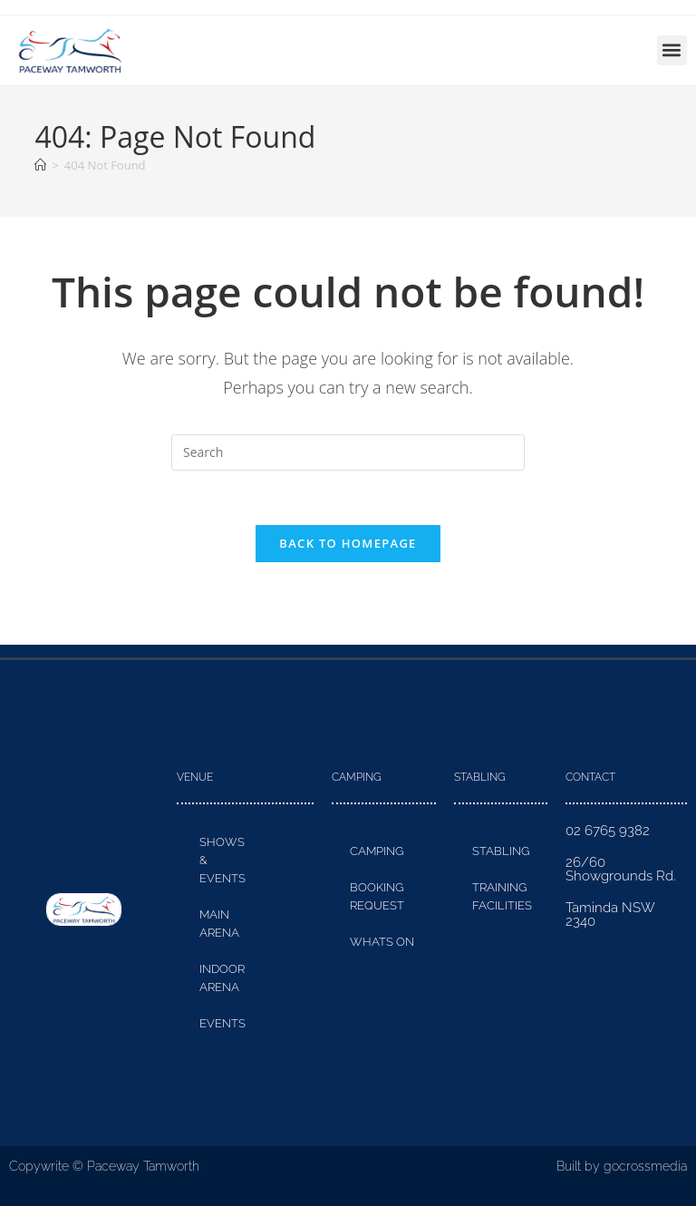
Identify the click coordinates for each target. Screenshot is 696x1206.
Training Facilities (502, 897)
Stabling (500, 852)
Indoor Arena (222, 979)
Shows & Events (222, 861)
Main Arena (219, 924)
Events (222, 1024)
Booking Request (377, 897)
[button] (672, 50)
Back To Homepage (347, 544)
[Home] (40, 165)
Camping (376, 852)
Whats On (382, 942)
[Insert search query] (348, 452)
